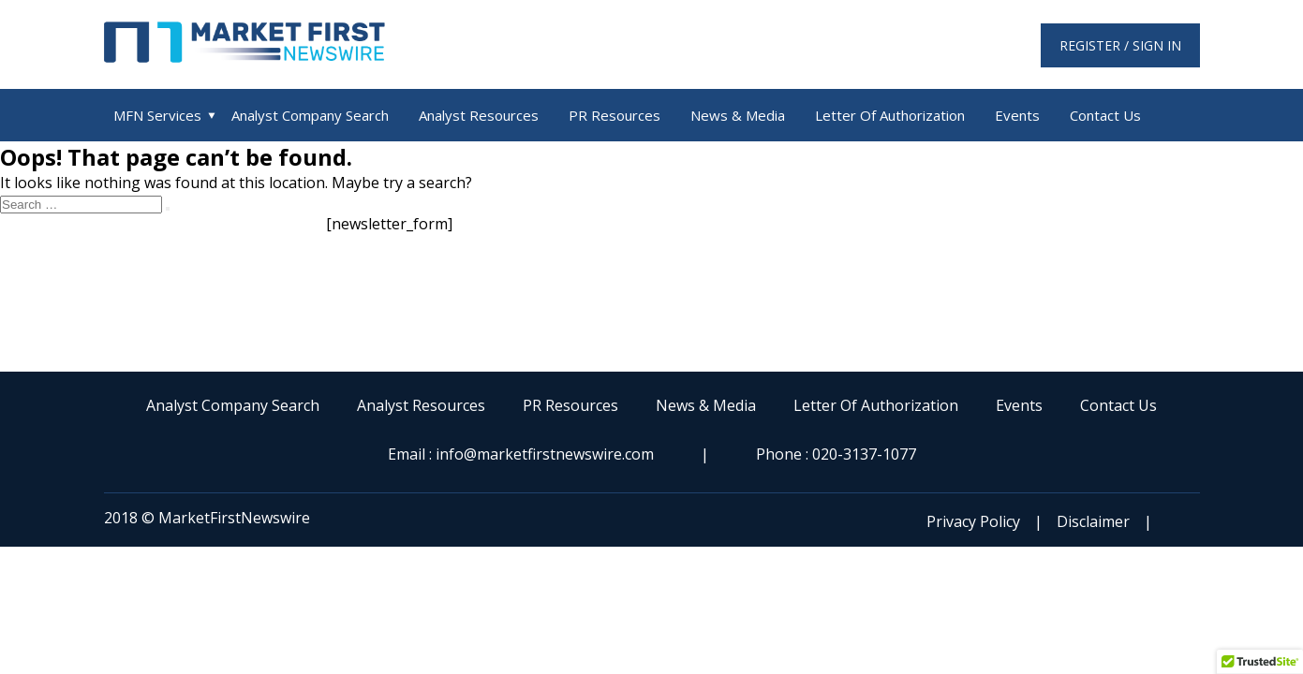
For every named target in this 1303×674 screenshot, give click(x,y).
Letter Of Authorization (890, 115)
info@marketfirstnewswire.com (545, 454)
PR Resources (614, 115)
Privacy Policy (973, 521)
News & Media (737, 115)
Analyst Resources (479, 115)
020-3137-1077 (864, 454)
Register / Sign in (1120, 45)
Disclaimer (1093, 521)
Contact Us (1105, 115)
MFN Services (157, 115)
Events (1017, 115)
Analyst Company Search (310, 115)
